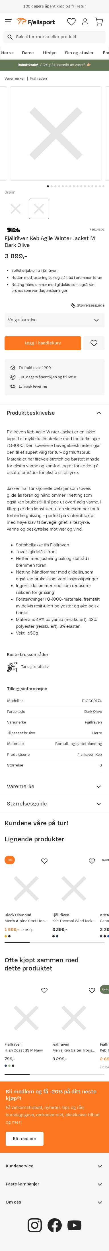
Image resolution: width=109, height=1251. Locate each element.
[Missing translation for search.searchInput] (9, 37)
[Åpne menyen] (8, 21)
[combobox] (54, 37)
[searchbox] (60, 37)
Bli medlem (24, 1139)
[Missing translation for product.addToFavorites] (93, 343)
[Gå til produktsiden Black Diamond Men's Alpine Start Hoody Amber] (26, 888)
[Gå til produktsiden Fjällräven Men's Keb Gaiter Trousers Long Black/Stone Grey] (74, 1017)
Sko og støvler (79, 53)
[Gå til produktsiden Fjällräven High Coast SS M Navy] (26, 1017)
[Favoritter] (71, 21)
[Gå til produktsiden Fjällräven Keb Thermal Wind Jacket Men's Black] (74, 888)
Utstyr (49, 53)
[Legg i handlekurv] (43, 343)
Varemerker (15, 78)
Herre (7, 53)
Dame (28, 53)
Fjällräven (38, 78)
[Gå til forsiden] (36, 22)
